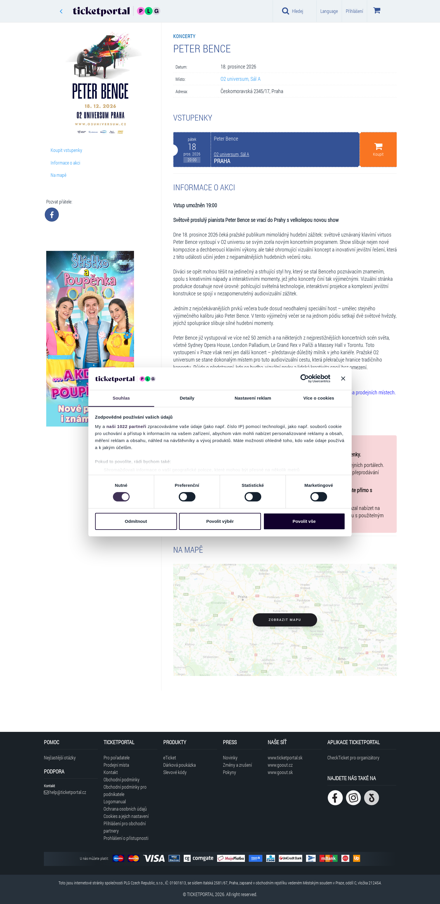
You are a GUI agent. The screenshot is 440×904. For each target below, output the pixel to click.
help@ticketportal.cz (65, 792)
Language (329, 11)
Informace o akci (65, 163)
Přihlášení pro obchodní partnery (125, 827)
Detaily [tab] (187, 398)
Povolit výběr (220, 521)
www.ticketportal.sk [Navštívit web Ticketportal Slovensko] (285, 757)
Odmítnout (136, 521)
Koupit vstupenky (66, 150)
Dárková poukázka (179, 765)
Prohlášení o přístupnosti (126, 838)
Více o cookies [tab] (318, 398)
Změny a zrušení (237, 765)
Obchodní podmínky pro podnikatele (125, 790)
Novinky (230, 757)
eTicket (169, 757)
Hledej (292, 11)
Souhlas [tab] (121, 398)
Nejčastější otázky (60, 757)
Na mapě (58, 175)
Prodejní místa (116, 765)
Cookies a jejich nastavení (126, 816)
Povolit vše (304, 521)
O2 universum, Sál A (241, 79)
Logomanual (115, 801)
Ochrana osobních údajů (125, 809)
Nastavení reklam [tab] (253, 398)
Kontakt (111, 772)
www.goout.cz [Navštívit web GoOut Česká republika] (280, 765)
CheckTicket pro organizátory (353, 757)
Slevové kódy (175, 772)
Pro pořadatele (117, 757)
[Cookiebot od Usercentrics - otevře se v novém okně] (304, 378)
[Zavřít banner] (343, 378)
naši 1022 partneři (126, 426)
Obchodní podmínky (122, 779)
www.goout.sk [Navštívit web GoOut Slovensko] (280, 772)
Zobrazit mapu (285, 620)
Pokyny (229, 772)
